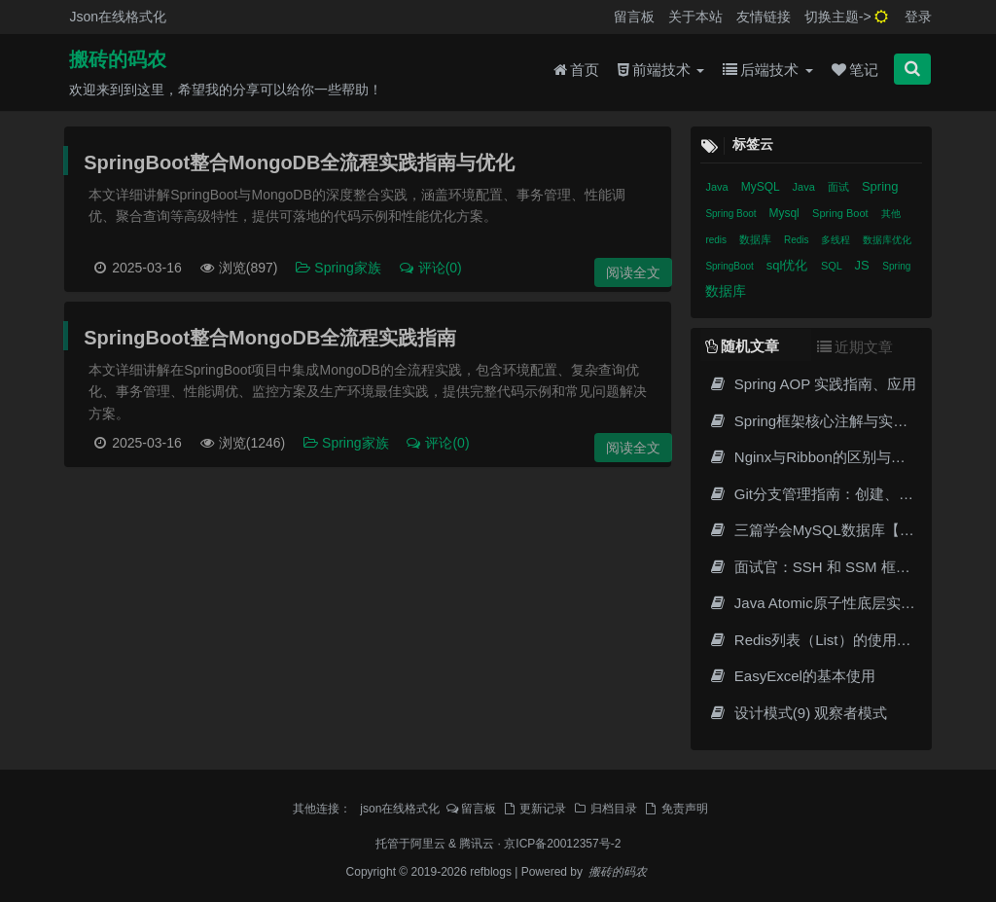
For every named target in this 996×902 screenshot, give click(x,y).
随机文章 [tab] (742, 346)
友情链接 (763, 16)
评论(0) (430, 267)
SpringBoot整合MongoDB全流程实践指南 (270, 337)
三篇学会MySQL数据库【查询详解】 (840, 530)
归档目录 (605, 808)
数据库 (756, 239)
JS (864, 265)
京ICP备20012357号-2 (562, 843)
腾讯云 (476, 843)
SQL (833, 265)
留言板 (634, 16)
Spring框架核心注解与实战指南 (822, 421)
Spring (880, 186)
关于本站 (695, 16)
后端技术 (767, 69)
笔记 (855, 69)
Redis (797, 240)
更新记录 (534, 808)
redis (717, 240)
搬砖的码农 (117, 59)
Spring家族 (339, 267)
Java (717, 187)
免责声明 (676, 808)
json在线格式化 (400, 808)
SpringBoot (730, 266)
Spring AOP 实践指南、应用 (812, 384)
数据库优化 (887, 240)
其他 (891, 213)
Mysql (785, 213)
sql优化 (788, 265)
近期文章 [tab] (855, 347)
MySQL (762, 187)
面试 (840, 187)
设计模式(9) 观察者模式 (797, 712)
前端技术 (661, 69)
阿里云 (427, 843)
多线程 (837, 240)
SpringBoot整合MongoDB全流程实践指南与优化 (299, 162)
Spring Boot (732, 213)
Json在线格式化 (117, 16)
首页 (576, 69)
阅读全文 (633, 272)
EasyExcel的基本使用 (791, 675)
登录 (918, 16)
